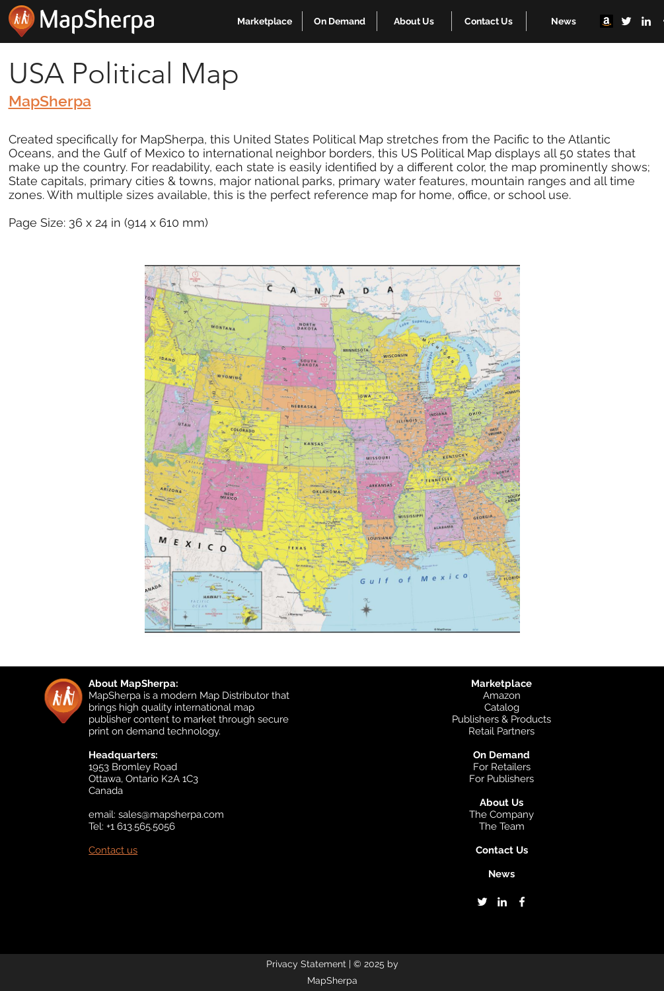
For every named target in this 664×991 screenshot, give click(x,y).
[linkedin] (646, 21)
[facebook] (522, 901)
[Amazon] (606, 21)
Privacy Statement (306, 964)
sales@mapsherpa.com (171, 814)
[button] (264, 21)
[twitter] (626, 21)
